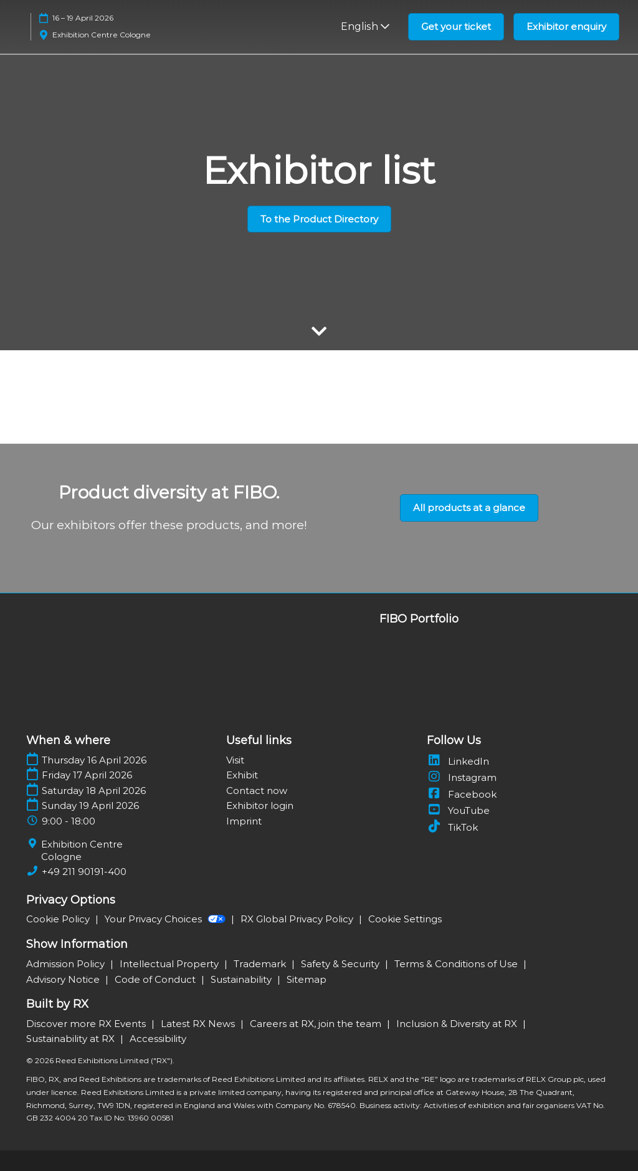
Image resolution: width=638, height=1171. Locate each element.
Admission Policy (66, 964)
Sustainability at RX (71, 1038)
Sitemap (306, 979)
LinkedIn (458, 761)
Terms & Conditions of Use (457, 964)
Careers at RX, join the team (317, 1024)
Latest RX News (199, 1024)
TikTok (452, 827)
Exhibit (242, 775)
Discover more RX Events (87, 1024)
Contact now (256, 790)
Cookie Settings (405, 919)
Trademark (261, 964)
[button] (456, 27)
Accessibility (158, 1038)
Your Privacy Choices (166, 919)
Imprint (244, 821)
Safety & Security (341, 964)
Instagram (462, 777)
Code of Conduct (156, 979)
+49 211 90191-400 (84, 871)
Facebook (462, 794)
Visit (235, 760)
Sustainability (242, 979)
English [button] (365, 26)
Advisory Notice (64, 979)
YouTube (458, 810)
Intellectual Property (170, 964)
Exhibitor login (259, 805)
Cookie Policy (59, 919)
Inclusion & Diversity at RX (458, 1024)
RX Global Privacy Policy (298, 919)
